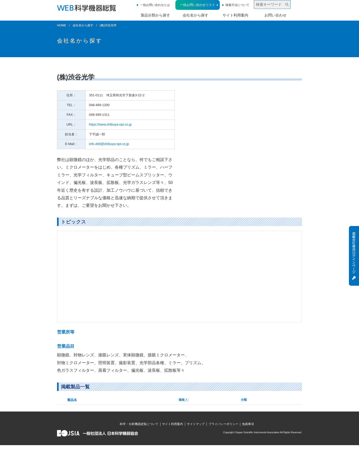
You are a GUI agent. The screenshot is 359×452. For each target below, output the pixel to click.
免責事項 (248, 424)
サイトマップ (196, 424)
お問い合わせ (275, 15)
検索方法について (237, 5)
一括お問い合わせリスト (197, 5)
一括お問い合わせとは (155, 5)
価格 (182, 399)
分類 (244, 399)
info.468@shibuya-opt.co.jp (109, 144)
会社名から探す (195, 15)
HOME (61, 25)
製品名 (72, 400)
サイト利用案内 (235, 15)
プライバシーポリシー (223, 424)
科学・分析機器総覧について (139, 424)
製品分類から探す (155, 15)
